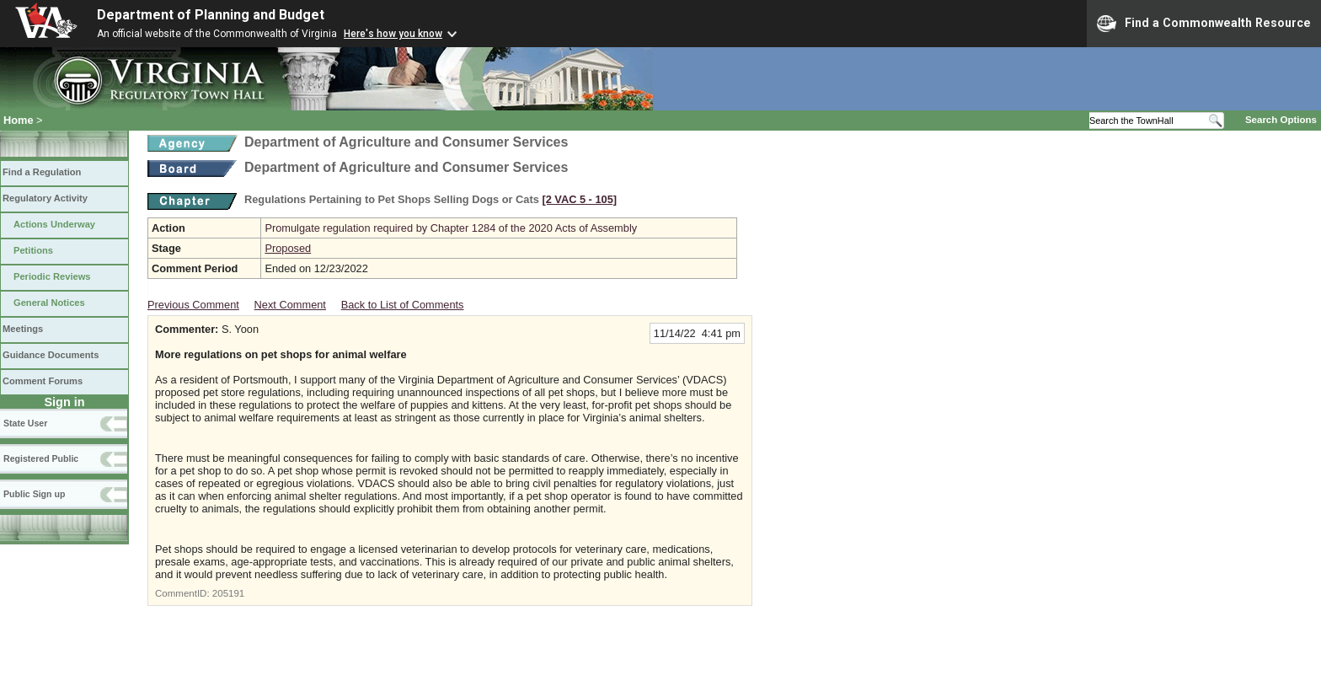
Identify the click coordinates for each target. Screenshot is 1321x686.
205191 (228, 593)
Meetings (23, 329)
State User (25, 423)
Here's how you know (393, 34)
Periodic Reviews (52, 276)
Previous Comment (193, 304)
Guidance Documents (51, 355)
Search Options (1281, 120)
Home (18, 120)
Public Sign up (34, 494)
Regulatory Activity (45, 198)
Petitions (33, 250)
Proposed (288, 248)
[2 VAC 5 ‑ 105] (579, 199)
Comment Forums (43, 381)
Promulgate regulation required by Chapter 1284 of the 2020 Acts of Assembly (451, 228)
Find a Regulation (42, 172)
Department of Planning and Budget (210, 15)
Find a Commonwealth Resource (1204, 23)
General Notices (49, 302)
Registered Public (40, 458)
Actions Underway (54, 224)
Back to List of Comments (402, 304)
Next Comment (290, 304)
